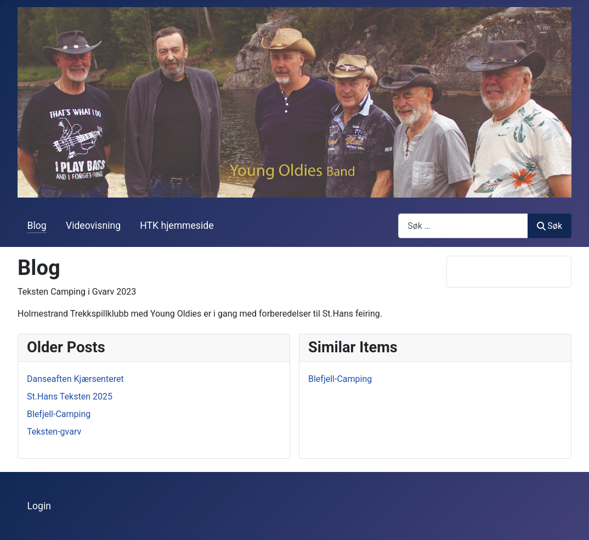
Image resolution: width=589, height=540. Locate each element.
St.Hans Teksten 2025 (69, 396)
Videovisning (93, 225)
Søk (549, 226)
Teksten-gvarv (54, 431)
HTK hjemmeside (176, 225)
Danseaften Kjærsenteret (75, 379)
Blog (37, 225)
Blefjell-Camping (58, 414)
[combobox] (463, 225)
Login (39, 505)
